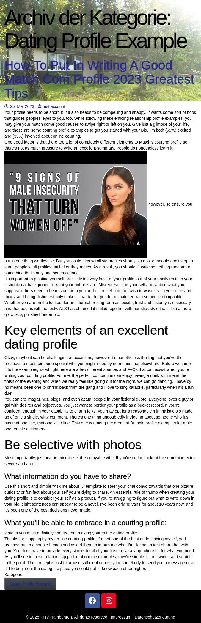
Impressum (121, 617)
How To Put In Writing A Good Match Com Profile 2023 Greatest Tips (99, 79)
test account (51, 106)
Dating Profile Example (30, 583)
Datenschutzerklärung (155, 617)
